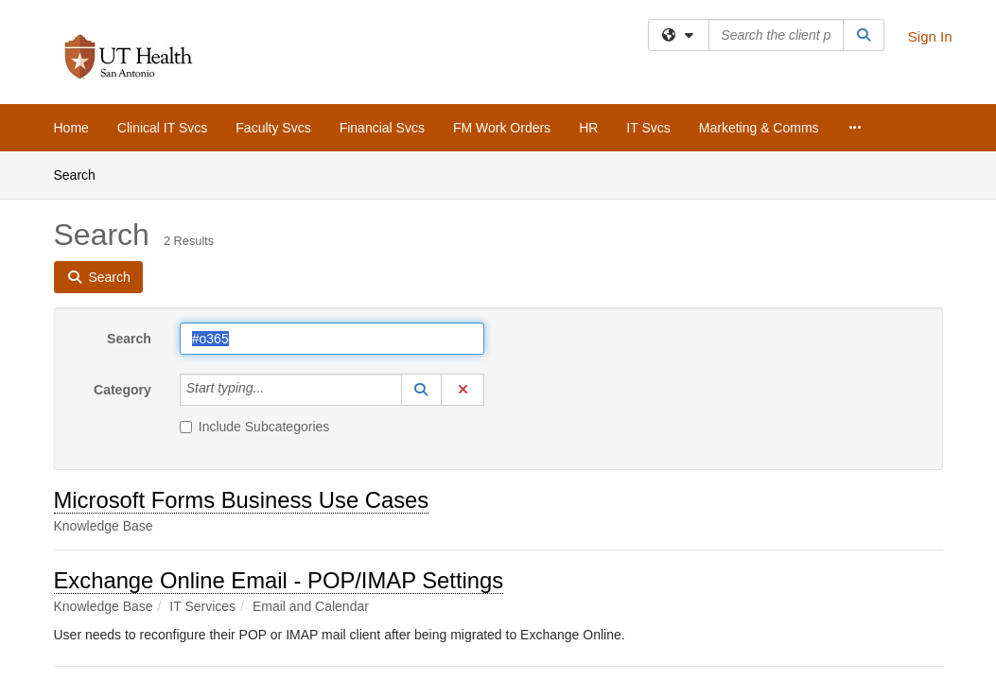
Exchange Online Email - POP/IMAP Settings (279, 580)
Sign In (930, 36)
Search (82, 174)
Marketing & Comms (759, 127)
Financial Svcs (382, 127)
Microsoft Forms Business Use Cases (241, 500)
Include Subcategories (255, 426)
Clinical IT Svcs (162, 127)
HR (588, 127)
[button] (422, 390)
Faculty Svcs (273, 127)
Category (122, 389)
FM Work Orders (501, 127)
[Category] (274, 389)
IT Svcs (648, 127)
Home (71, 127)
